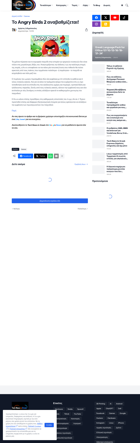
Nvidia (70, 409)
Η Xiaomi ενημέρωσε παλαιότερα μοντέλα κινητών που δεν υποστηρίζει (116, 169)
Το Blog (96, 5)
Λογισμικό (77, 423)
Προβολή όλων (80, 164)
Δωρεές (106, 5)
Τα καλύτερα (45, 5)
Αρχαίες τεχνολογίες (103, 428)
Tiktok (66, 414)
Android (119, 404)
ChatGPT (109, 408)
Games (27, 16)
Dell (119, 408)
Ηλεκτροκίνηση (60, 419)
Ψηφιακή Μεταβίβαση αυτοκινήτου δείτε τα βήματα (116, 92)
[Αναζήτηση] (126, 5)
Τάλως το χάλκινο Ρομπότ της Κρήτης (115, 67)
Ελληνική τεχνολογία (103, 432)
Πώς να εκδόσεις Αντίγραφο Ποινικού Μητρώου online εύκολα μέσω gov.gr (117, 79)
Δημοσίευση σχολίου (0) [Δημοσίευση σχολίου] (50, 201)
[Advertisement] (55, 137)
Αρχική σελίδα (17, 16)
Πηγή (14, 110)
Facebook (100, 413)
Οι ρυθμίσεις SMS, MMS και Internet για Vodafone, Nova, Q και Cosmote (117, 130)
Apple (98, 408)
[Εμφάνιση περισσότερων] (62, 156)
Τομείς (75, 5)
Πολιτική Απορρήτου (17, 429)
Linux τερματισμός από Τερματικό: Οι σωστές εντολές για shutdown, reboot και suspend (117, 156)
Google (123, 413)
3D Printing (100, 404)
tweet (22, 119)
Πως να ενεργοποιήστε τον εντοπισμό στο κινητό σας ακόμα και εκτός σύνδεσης (117, 117)
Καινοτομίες (75, 419)
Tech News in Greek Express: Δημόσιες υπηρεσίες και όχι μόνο (117, 143)
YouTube (77, 414)
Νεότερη (16, 209)
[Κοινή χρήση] (85, 29)
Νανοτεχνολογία (61, 428)
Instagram (100, 423)
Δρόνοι (118, 428)
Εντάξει (49, 425)
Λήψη (85, 5)
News (58, 125)
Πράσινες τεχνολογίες (63, 433)
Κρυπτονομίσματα (62, 423)
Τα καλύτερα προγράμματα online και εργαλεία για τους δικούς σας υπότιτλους (117, 105)
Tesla (57, 414)
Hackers (99, 418)
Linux (111, 423)
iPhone (121, 423)
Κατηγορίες (61, 5)
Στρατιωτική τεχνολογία (63, 438)
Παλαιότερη (82, 209)
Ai (110, 404)
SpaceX (80, 409)
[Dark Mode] (121, 5)
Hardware (59, 409)
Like (17, 119)
